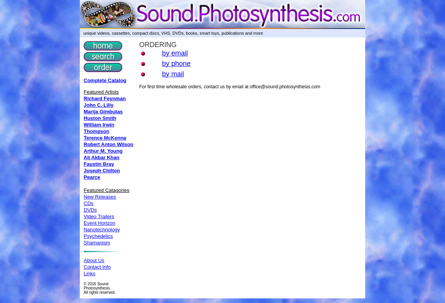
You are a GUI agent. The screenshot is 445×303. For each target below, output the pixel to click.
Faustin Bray (99, 164)
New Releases (100, 197)
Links (89, 273)
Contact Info (97, 267)
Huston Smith (100, 118)
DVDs (90, 210)
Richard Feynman (105, 98)
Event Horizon (99, 223)
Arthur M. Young (103, 151)
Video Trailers (99, 216)
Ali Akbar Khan (102, 157)
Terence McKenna (105, 138)
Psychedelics (98, 236)
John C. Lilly (98, 105)
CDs (88, 203)
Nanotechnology (102, 229)
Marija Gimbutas (103, 111)
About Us (94, 260)
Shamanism (97, 243)
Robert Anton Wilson (108, 144)
